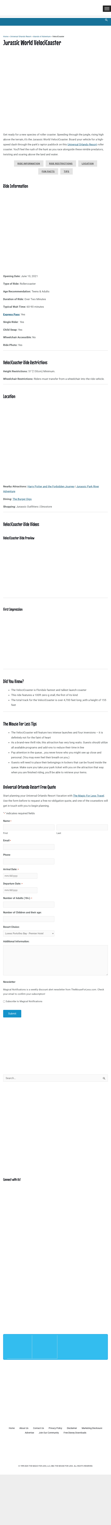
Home (5, 37)
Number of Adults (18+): (17, 898)
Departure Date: (13, 883)
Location (88, 163)
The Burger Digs (22, 499)
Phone (6, 854)
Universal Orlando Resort (20, 37)
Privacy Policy (69, 1427)
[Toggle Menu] (106, 8)
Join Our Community (62, 1431)
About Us (34, 1427)
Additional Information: (16, 940)
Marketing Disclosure (20, 1431)
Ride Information (28, 163)
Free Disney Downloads (90, 1431)
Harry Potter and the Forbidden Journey (51, 486)
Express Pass (11, 314)
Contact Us (51, 1427)
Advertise (41, 1431)
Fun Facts (48, 171)
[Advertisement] (55, 1044)
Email (7, 841)
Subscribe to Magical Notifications (24, 1000)
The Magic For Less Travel (88, 795)
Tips (66, 171)
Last (59, 833)
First (5, 833)
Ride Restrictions (61, 163)
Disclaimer (88, 1427)
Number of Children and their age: (22, 911)
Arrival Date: (11, 869)
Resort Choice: (11, 926)
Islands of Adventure (42, 37)
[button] (106, 20)
